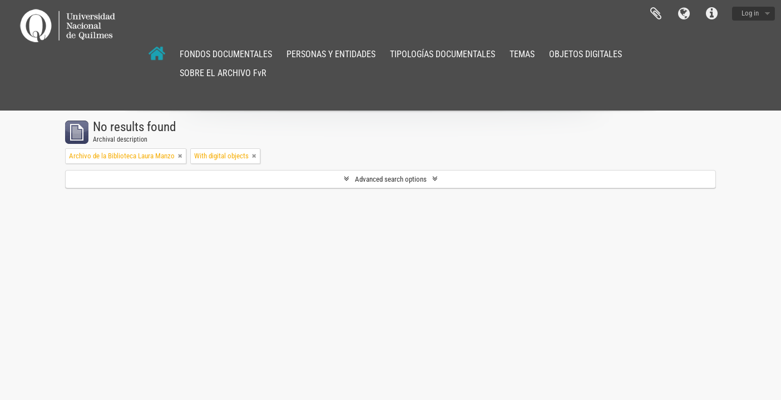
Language (684, 14)
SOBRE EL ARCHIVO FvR (223, 73)
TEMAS (522, 54)
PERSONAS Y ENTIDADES (330, 54)
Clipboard (656, 14)
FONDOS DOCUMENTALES (226, 54)
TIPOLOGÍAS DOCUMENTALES (442, 54)
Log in (750, 13)
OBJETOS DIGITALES (585, 54)
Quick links (711, 14)
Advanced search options (391, 179)
